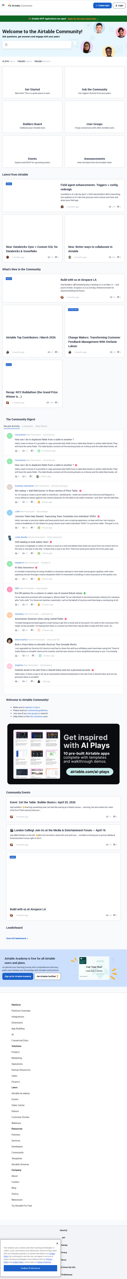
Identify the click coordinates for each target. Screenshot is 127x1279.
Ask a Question (36, 716)
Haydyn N (19, 562)
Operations (17, 1063)
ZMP (17, 588)
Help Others (41, 426)
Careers (15, 1181)
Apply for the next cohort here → (83, 18)
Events (15, 1099)
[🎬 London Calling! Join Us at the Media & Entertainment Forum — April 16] (63, 837)
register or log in (32, 707)
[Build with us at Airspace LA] (63, 288)
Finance (16, 1081)
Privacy (63, 1252)
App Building (18, 1028)
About (15, 1176)
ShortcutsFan (21, 639)
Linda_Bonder (21, 537)
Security (63, 1230)
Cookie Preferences (63, 1274)
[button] (3, 6)
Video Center (18, 1105)
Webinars (16, 1123)
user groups (32, 713)
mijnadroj (19, 614)
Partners (16, 1134)
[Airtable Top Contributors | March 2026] (32, 331)
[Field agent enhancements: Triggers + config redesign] (63, 195)
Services (16, 1140)
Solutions (16, 1046)
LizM (17, 511)
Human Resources (21, 1069)
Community (18, 1152)
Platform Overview (21, 1010)
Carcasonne (20, 434)
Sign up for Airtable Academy (18, 976)
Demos (15, 1111)
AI (13, 1034)
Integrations (18, 1016)
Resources (17, 1128)
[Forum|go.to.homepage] (20, 5)
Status (15, 1193)
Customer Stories (20, 1117)
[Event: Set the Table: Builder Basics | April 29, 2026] (63, 809)
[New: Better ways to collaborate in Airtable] (95, 238)
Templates (17, 1158)
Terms (63, 1259)
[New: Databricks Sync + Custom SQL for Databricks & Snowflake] (32, 238)
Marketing (17, 1058)
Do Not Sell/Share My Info (63, 1267)
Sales (14, 1075)
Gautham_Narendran (24, 485)
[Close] (57, 1261)
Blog (14, 1187)
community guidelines (38, 710)
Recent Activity (12, 426)
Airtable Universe (20, 1164)
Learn (14, 1087)
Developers (17, 1146)
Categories (27, 426)
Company (16, 1170)
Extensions (17, 1022)
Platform (16, 1004)
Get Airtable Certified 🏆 (48, 976)
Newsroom (17, 1199)
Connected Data (20, 1040)
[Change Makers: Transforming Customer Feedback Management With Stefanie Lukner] (95, 331)
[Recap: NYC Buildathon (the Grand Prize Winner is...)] (32, 384)
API (63, 1237)
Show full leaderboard (17, 938)
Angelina (19, 665)
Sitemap (63, 1245)
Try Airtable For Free (22, 1205)
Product (16, 1052)
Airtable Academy (21, 1093)
